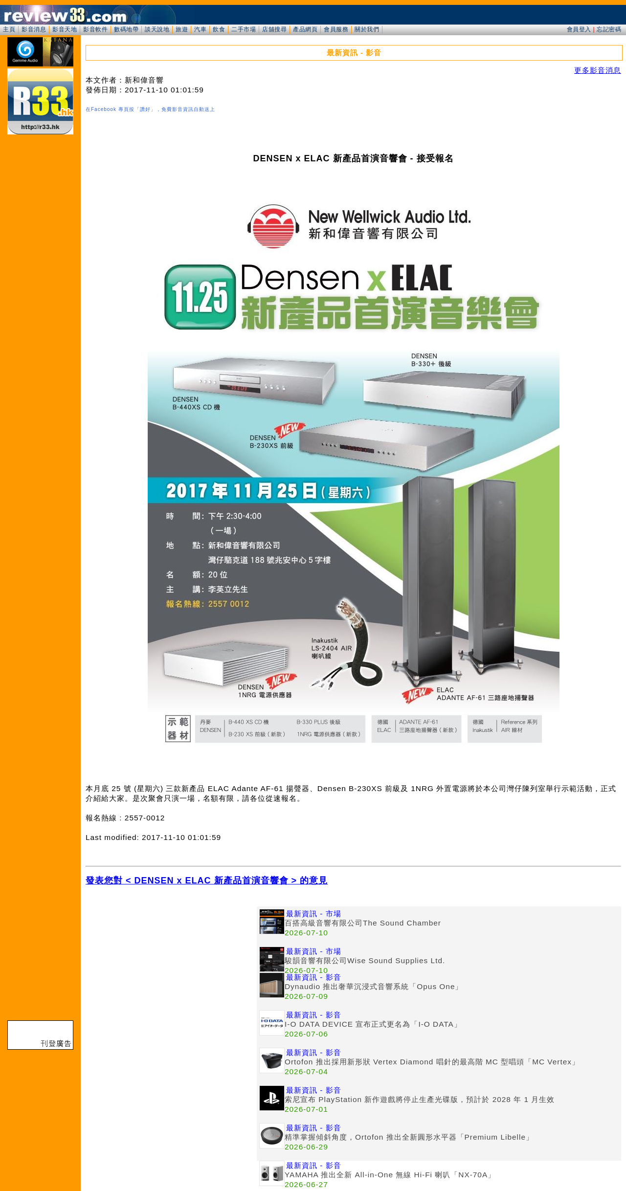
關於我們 (367, 29)
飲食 (219, 29)
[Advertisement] (171, 974)
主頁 (9, 29)
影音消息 (34, 29)
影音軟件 (95, 29)
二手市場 (243, 29)
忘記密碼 (609, 29)
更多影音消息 (597, 70)
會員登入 (579, 29)
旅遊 (182, 29)
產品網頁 (305, 29)
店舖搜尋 (274, 29)
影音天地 (64, 29)
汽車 (200, 29)
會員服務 (336, 29)
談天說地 (157, 29)
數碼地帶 (126, 29)
